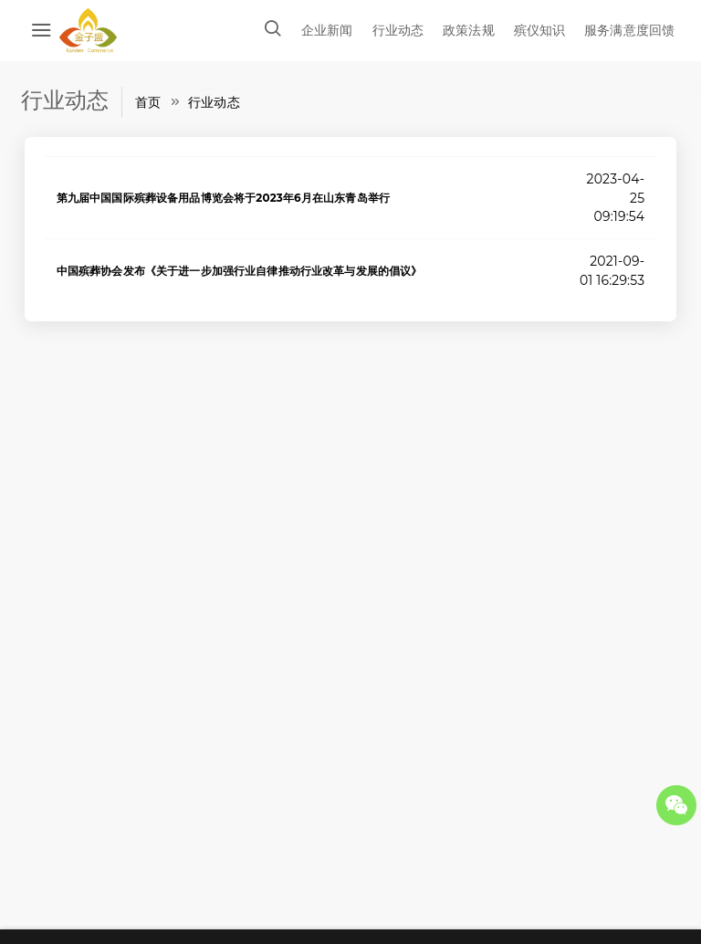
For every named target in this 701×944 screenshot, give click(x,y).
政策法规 (469, 30)
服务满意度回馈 (629, 30)
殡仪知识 (540, 30)
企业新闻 (327, 30)
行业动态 (398, 30)
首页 (148, 102)
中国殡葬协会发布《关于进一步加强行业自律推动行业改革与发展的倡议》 (240, 271)
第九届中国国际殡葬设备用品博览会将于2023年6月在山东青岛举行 (223, 198)
